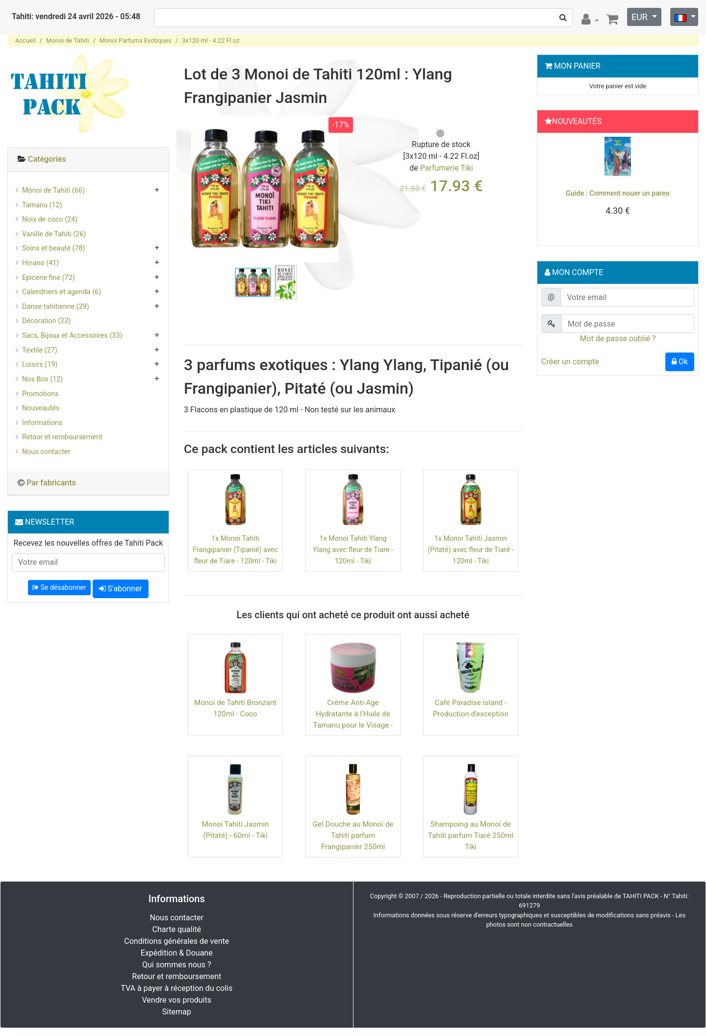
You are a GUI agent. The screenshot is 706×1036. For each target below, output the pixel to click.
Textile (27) (39, 350)
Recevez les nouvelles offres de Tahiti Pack (88, 543)
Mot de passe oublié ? (618, 338)
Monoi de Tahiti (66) (53, 190)
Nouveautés (40, 408)
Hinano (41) (40, 263)
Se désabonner (59, 587)
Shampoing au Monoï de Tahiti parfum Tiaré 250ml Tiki (470, 835)
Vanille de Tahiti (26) (54, 234)
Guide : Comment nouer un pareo (618, 193)
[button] (552, 187)
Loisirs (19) (39, 364)
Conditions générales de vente (176, 941)
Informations (42, 423)
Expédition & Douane (177, 953)
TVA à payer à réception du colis (176, 988)
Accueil (25, 40)
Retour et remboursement (62, 437)
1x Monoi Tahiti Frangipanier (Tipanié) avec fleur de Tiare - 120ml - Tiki (235, 549)
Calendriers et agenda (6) (61, 292)
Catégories (47, 159)
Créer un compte (570, 361)
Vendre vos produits (177, 1000)
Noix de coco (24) (49, 219)
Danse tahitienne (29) (55, 307)
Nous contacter (46, 452)
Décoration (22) (46, 321)
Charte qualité (176, 929)
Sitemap (176, 1011)
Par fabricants (51, 482)
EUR (640, 17)
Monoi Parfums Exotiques (136, 40)
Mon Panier (577, 66)
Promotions (40, 394)
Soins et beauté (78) (53, 248)
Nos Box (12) (42, 379)
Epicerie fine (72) (48, 278)
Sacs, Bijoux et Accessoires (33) (72, 335)
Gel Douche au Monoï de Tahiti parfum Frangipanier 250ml (353, 835)
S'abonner (120, 588)
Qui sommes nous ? (176, 964)
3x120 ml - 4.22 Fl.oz (211, 40)
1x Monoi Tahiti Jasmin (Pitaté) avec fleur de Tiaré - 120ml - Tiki (470, 549)
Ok (680, 361)
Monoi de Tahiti (67, 40)
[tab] (88, 160)
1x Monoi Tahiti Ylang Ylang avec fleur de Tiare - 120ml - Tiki (353, 549)
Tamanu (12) (42, 205)
